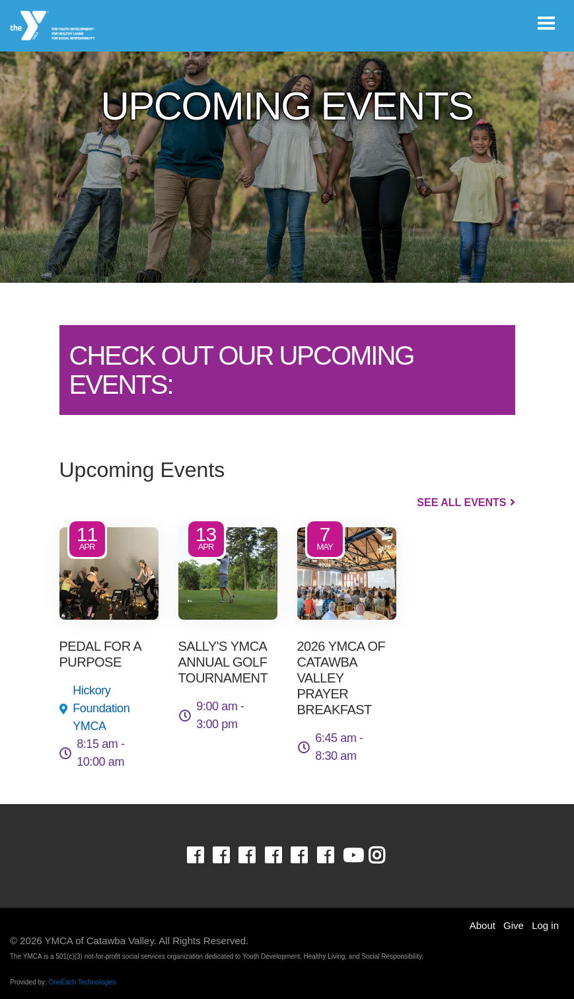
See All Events (461, 502)
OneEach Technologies (82, 982)
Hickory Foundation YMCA (101, 708)
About (482, 925)
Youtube (352, 855)
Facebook (204, 855)
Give (513, 925)
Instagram (386, 855)
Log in (545, 925)
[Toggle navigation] (546, 23)
